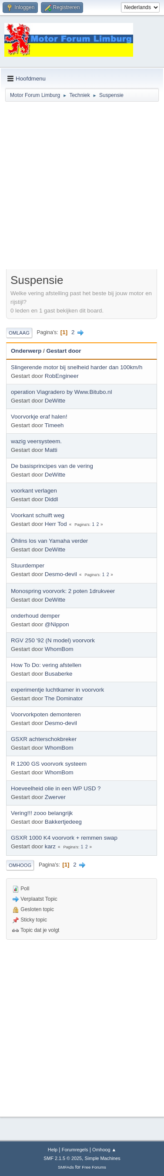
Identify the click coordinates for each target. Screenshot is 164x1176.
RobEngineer (62, 376)
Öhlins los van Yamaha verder (49, 541)
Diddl (51, 499)
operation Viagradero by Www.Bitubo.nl (61, 392)
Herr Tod (56, 524)
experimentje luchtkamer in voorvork (57, 689)
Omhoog (20, 865)
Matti (51, 450)
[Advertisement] (81, 187)
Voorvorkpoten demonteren (46, 714)
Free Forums (94, 1167)
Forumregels (75, 1149)
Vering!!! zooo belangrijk (42, 813)
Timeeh (54, 425)
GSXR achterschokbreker (44, 739)
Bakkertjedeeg (63, 821)
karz (50, 846)
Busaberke (59, 673)
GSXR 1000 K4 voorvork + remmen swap (64, 837)
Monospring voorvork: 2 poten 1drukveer (63, 591)
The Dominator (64, 698)
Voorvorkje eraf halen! (39, 416)
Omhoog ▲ (104, 1149)
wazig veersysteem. (36, 441)
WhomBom (59, 649)
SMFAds (66, 1167)
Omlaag (19, 332)
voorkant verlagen (34, 490)
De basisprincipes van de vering (52, 466)
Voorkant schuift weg (37, 515)
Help (52, 1149)
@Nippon (57, 624)
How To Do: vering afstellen (46, 665)
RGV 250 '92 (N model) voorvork (53, 640)
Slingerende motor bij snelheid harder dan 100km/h (76, 367)
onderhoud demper (35, 615)
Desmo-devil (61, 574)
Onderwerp (26, 351)
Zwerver (55, 797)
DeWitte (55, 400)
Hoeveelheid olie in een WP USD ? (55, 788)
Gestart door (63, 351)
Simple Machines (102, 1158)
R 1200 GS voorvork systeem (49, 763)
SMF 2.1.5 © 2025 (63, 1158)
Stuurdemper (27, 565)
